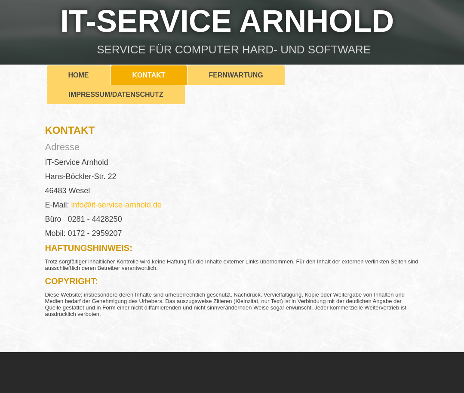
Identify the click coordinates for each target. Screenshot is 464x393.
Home (78, 75)
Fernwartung (236, 75)
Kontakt (149, 75)
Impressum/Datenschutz (116, 94)
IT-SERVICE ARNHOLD (227, 21)
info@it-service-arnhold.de (116, 205)
